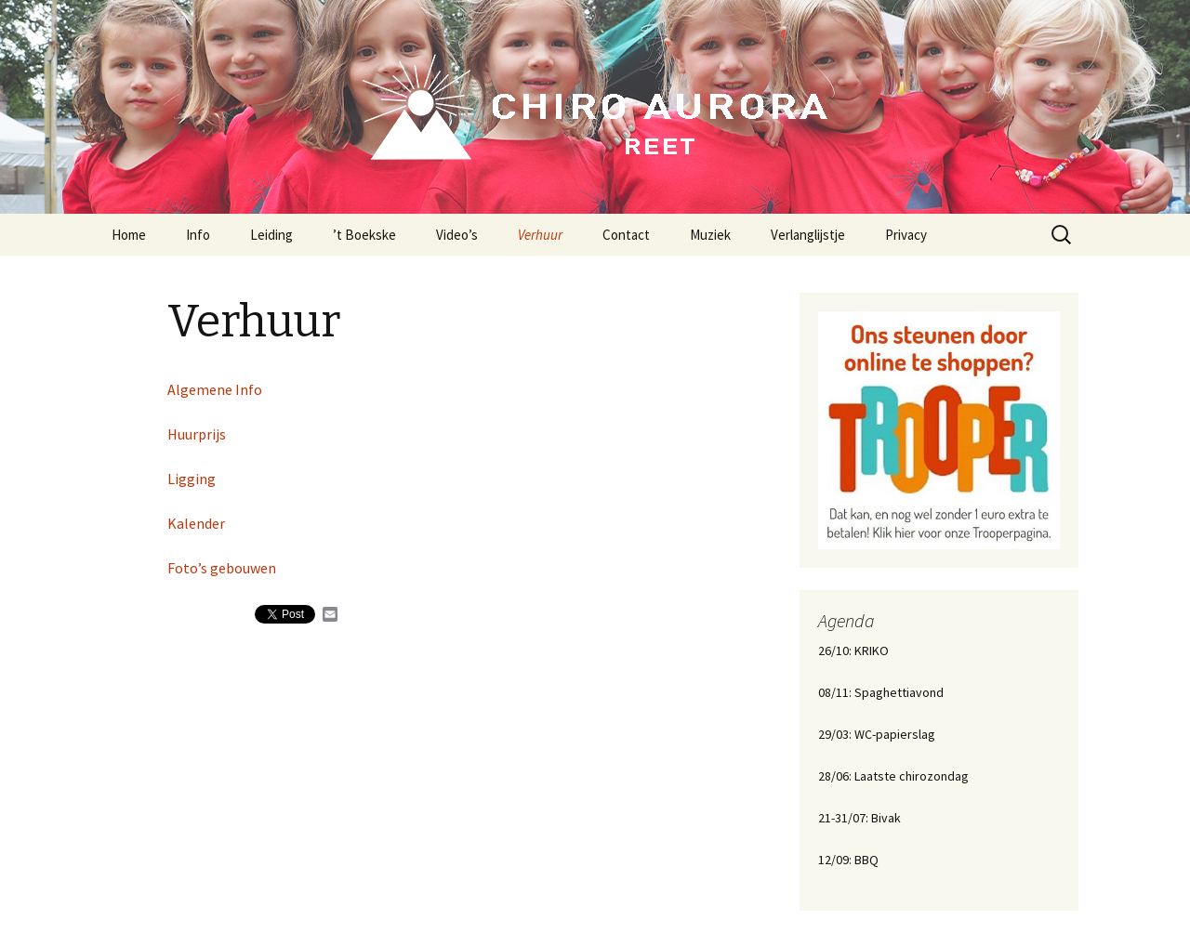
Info (198, 234)
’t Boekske (364, 234)
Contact (626, 234)
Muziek (710, 234)
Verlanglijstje (808, 234)
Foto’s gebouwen (221, 567)
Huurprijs (196, 434)
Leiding (271, 234)
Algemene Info (214, 389)
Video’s (457, 234)
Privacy (906, 234)
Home (129, 234)
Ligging (191, 478)
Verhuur (540, 234)
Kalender (196, 523)
